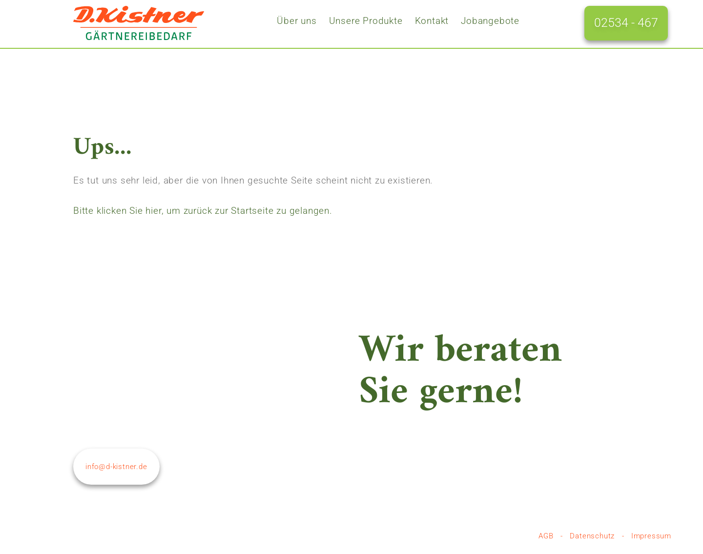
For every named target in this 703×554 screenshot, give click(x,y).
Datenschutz (592, 536)
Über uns (296, 21)
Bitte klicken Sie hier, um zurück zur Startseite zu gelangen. (202, 210)
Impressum (651, 536)
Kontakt (432, 21)
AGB (545, 536)
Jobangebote (490, 21)
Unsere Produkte (366, 21)
